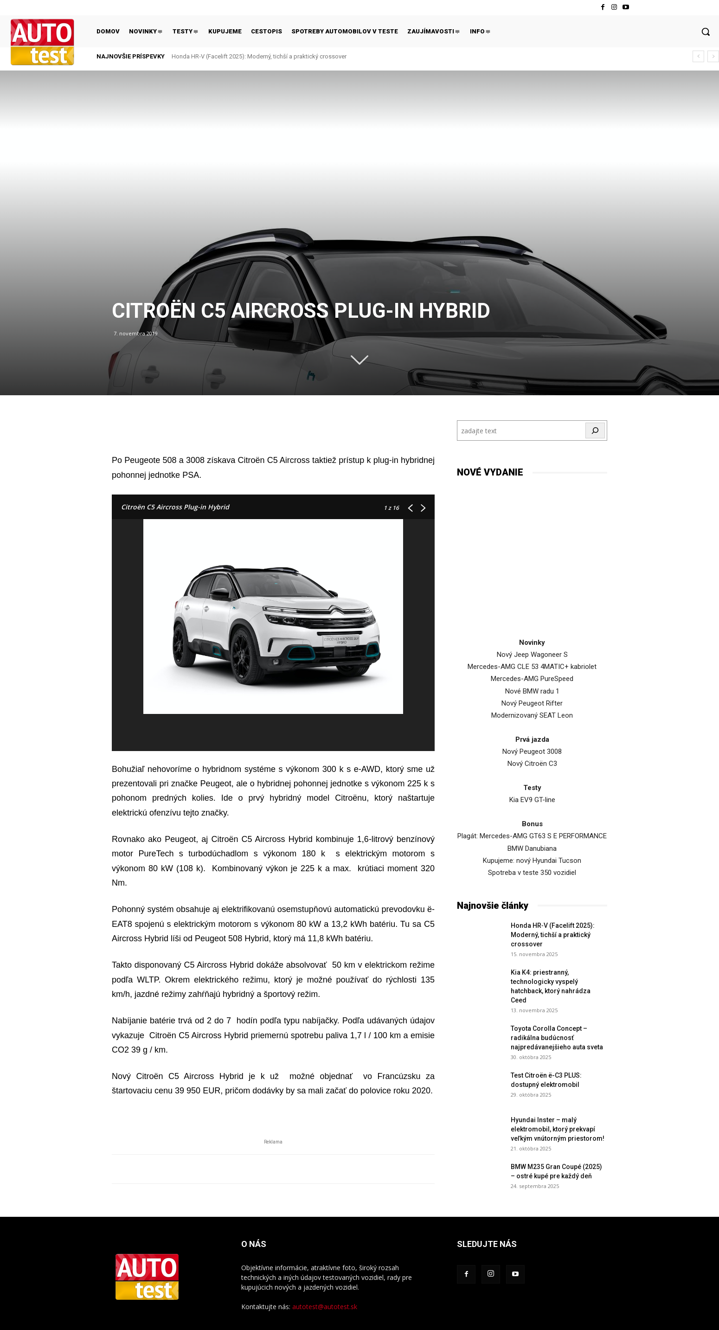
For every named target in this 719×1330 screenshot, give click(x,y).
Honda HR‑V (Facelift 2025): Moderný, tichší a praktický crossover (259, 56)
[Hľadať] (595, 430)
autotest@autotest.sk (324, 1306)
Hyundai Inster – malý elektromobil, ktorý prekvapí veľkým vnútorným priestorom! (557, 1129)
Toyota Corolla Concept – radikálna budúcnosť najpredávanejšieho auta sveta (557, 1038)
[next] (713, 56)
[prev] (698, 56)
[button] (705, 31)
